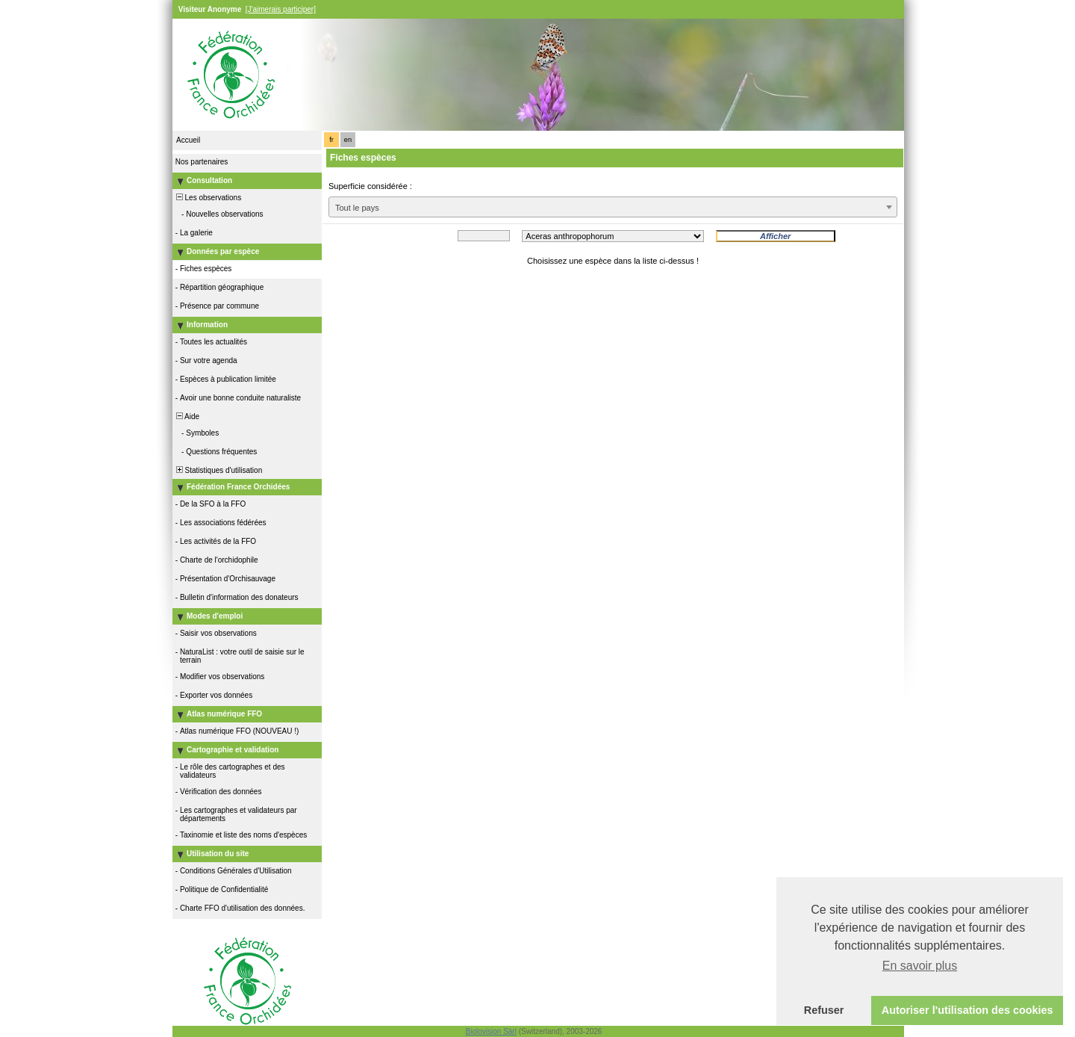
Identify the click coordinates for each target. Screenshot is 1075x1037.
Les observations (207, 198)
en (348, 139)
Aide (186, 416)
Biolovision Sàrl (491, 1031)
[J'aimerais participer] (281, 9)
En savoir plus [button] (920, 965)
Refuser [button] (824, 1010)
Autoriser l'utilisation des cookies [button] (967, 1010)
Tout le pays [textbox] (357, 207)
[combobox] (612, 206)
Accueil (188, 140)
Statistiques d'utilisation (218, 470)
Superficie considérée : (370, 186)
